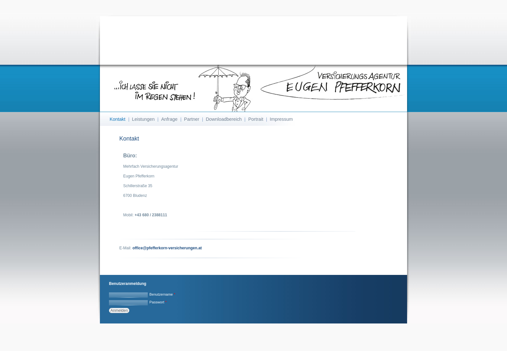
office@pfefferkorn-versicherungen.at (167, 248)
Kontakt (117, 119)
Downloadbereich (224, 119)
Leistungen (143, 119)
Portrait (255, 119)
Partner (191, 119)
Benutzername (162, 294)
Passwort (158, 302)
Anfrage (169, 119)
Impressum (281, 119)
